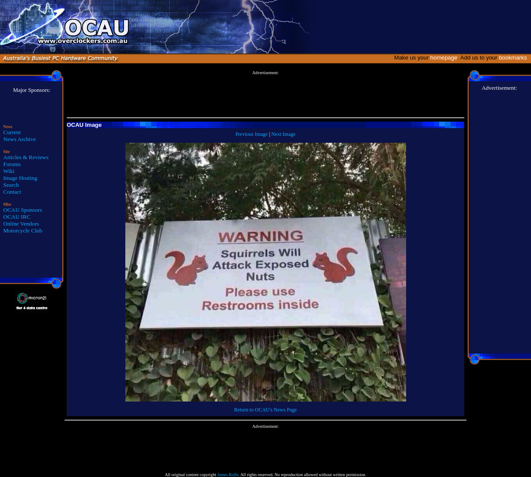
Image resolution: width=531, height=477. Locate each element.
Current (12, 132)
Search (11, 185)
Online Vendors (21, 223)
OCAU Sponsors (22, 210)
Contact (12, 191)
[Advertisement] (265, 94)
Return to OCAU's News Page (265, 410)
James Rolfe (227, 474)
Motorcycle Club (23, 230)
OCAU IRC (17, 216)
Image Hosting (20, 178)
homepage (443, 57)
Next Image (283, 134)
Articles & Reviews (26, 157)
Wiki (9, 171)
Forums (12, 164)
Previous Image (252, 134)
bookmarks (514, 57)
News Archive (19, 139)
